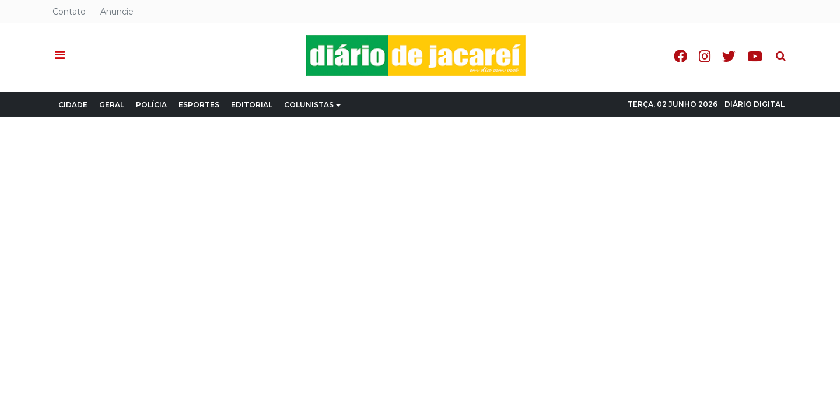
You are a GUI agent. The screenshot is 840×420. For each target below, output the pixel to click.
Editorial (251, 104)
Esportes (198, 104)
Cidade (73, 104)
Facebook (680, 56)
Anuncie (117, 11)
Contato (69, 11)
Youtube (754, 56)
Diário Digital (754, 104)
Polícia (151, 104)
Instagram (704, 56)
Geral (111, 104)
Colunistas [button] (312, 104)
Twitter (728, 56)
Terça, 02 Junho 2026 (673, 104)
